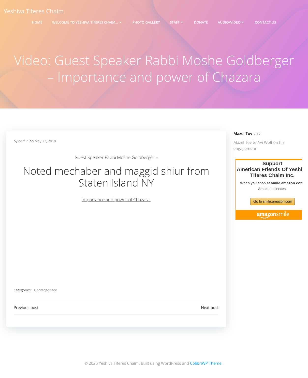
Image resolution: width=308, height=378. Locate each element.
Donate (201, 22)
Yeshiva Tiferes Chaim (34, 11)
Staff (177, 22)
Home (37, 22)
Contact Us (265, 22)
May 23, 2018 (45, 141)
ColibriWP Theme (205, 363)
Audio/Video (231, 22)
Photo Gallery (146, 22)
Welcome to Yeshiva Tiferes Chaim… (87, 22)
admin (23, 141)
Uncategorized (45, 290)
